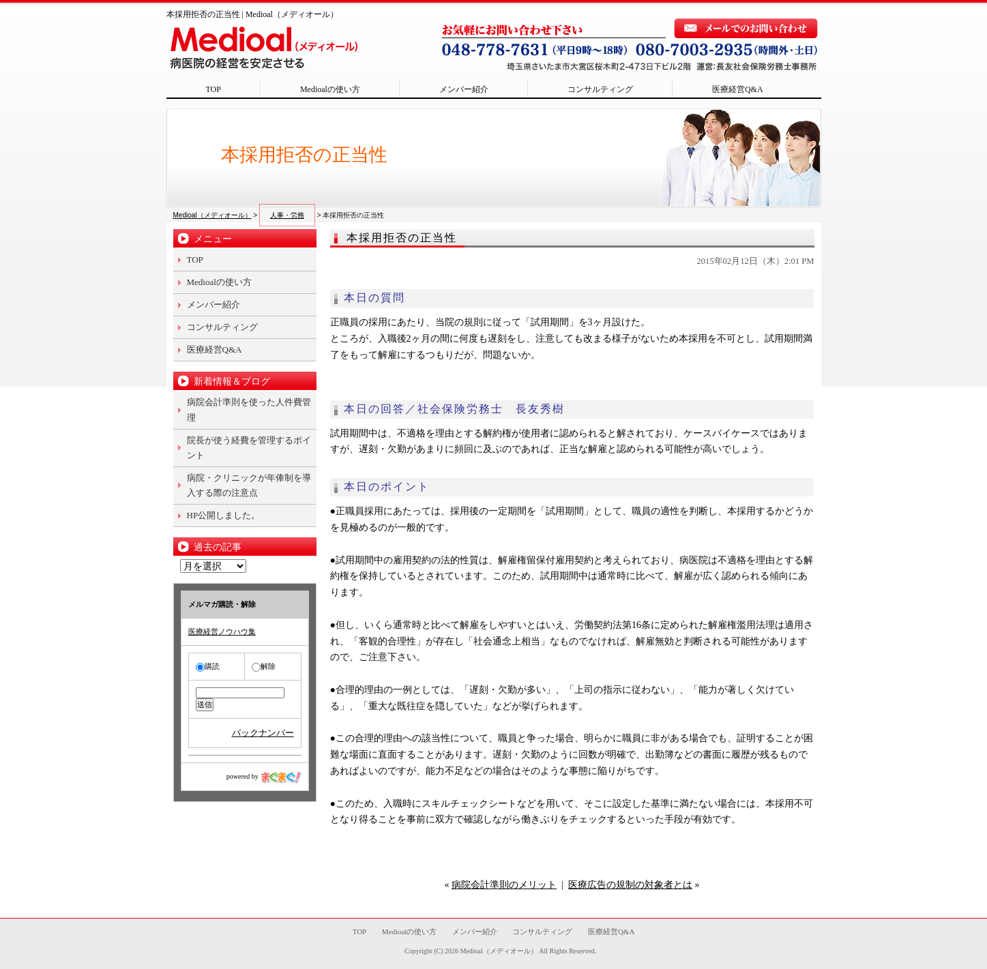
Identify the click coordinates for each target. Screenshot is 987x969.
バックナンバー (263, 733)
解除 (264, 666)
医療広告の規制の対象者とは (630, 885)
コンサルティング (600, 89)
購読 (208, 666)
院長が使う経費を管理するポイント (249, 447)
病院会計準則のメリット (504, 885)
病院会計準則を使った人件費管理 (249, 409)
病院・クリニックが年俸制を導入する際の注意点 (249, 485)
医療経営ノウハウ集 (222, 631)
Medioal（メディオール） (498, 951)
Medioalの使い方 (330, 89)
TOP (213, 89)
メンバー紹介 (463, 89)
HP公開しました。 (224, 515)
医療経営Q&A (737, 89)
